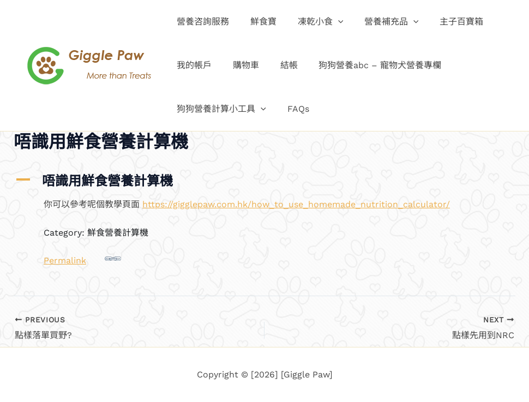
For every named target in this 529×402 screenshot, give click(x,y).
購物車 (240, 65)
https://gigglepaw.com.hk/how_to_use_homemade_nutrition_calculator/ (296, 204)
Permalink (82, 258)
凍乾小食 (311, 22)
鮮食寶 (258, 21)
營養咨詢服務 (201, 21)
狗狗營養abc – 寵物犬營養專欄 (367, 65)
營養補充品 (379, 22)
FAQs (293, 109)
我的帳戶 (192, 65)
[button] (328, 22)
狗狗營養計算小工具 (219, 109)
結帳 (279, 65)
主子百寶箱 (445, 21)
